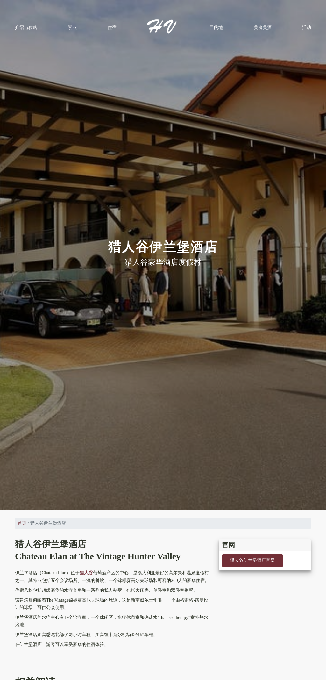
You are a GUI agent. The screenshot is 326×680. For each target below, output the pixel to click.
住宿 (112, 27)
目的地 (216, 27)
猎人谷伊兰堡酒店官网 (252, 560)
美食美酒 (263, 27)
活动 (306, 27)
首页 (22, 523)
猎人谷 (86, 572)
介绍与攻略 (26, 27)
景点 (72, 27)
